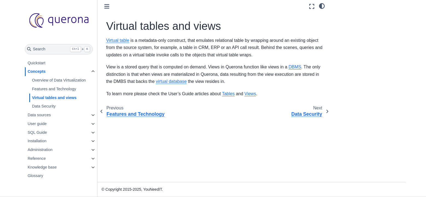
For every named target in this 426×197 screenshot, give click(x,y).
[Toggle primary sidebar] (107, 6)
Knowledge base (42, 167)
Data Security (44, 106)
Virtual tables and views (54, 97)
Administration (40, 149)
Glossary (35, 175)
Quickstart (36, 63)
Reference (37, 158)
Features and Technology (54, 89)
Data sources (39, 115)
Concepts (37, 71)
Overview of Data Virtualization (59, 80)
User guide (37, 123)
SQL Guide (37, 132)
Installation (37, 141)
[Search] (59, 49)
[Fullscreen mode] (312, 6)
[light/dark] (322, 5)
